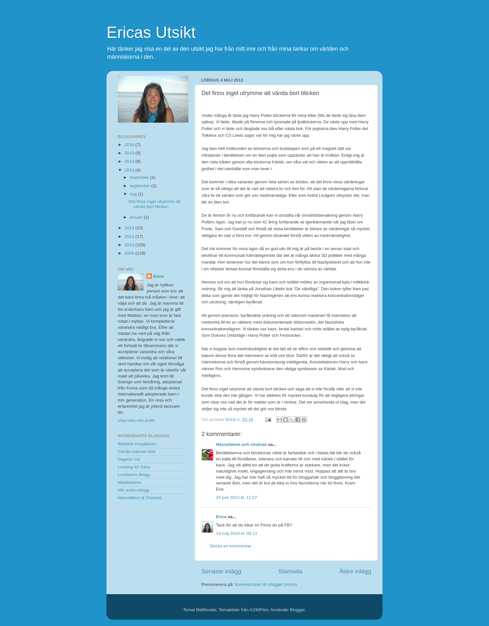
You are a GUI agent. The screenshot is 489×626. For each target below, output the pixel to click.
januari (137, 217)
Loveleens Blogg (134, 474)
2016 (129, 144)
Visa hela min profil (136, 420)
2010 (129, 244)
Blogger (297, 609)
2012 (129, 227)
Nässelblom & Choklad (140, 497)
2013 (129, 170)
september (140, 185)
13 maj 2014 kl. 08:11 (236, 533)
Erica (221, 516)
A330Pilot (259, 609)
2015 (129, 153)
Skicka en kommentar (230, 545)
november (140, 177)
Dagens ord (129, 459)
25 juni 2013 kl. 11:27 (236, 497)
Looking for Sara (134, 467)
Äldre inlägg (355, 571)
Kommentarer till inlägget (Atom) (266, 584)
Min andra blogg (133, 490)
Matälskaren (130, 482)
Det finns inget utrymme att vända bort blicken (154, 204)
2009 (129, 253)
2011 (129, 236)
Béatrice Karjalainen (137, 443)
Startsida (290, 571)
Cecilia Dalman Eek (137, 451)
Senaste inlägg (221, 571)
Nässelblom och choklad (241, 444)
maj (134, 194)
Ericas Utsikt (151, 32)
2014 (129, 161)
